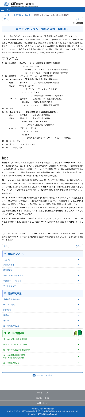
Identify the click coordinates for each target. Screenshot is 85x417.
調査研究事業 (15, 293)
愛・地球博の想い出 (11, 363)
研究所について (16, 253)
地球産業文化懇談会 (11, 299)
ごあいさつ (7, 260)
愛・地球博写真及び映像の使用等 (16, 350)
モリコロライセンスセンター (15, 344)
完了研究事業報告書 (11, 326)
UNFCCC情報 (9, 305)
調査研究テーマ (9, 270)
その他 (6, 320)
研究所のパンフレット (12, 281)
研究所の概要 (8, 265)
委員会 (6, 315)
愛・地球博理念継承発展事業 (15, 339)
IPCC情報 (7, 310)
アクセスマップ (9, 286)
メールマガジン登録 (42, 375)
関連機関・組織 (42, 398)
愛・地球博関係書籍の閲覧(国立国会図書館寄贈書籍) (14, 356)
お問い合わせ (42, 403)
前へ (5, 19)
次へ (79, 19)
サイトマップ (42, 393)
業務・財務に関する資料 (13, 275)
